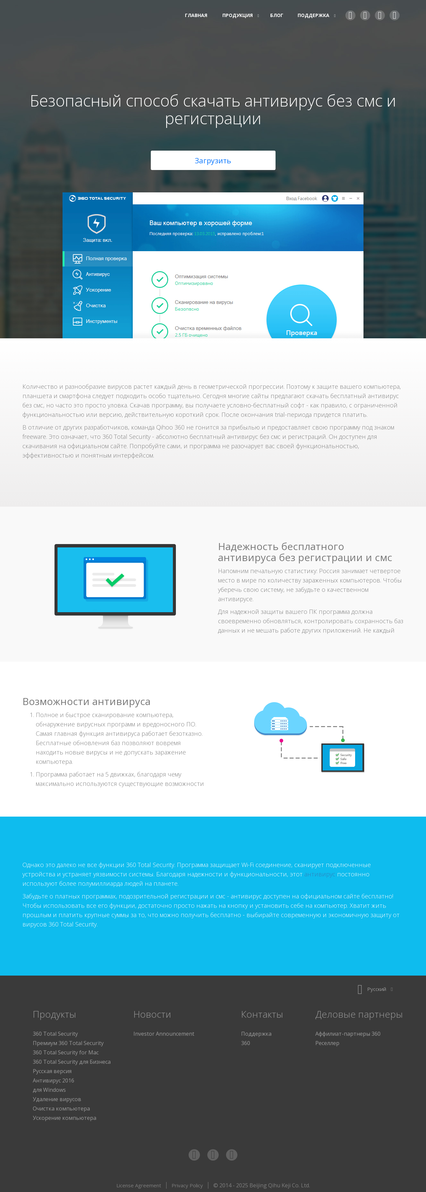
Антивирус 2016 (53, 1078)
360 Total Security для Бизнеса (72, 1060)
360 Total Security (72, 15)
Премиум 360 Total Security (68, 1041)
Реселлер (327, 1041)
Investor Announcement (163, 1032)
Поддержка (256, 1032)
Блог (276, 15)
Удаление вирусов (57, 1097)
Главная (196, 15)
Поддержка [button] (314, 15)
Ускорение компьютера (64, 1116)
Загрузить (213, 159)
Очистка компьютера (61, 1107)
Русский (375, 987)
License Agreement (138, 1183)
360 (245, 1041)
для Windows (49, 1088)
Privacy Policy (187, 1183)
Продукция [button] (238, 15)
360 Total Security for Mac (66, 1050)
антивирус (319, 872)
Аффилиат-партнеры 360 (348, 1032)
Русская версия (52, 1069)
